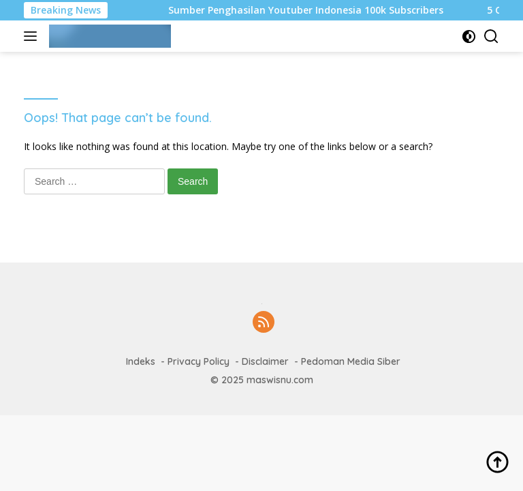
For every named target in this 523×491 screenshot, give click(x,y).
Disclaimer (265, 361)
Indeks (140, 361)
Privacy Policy (198, 361)
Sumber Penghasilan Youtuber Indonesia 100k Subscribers (309, 10)
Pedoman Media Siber (350, 361)
